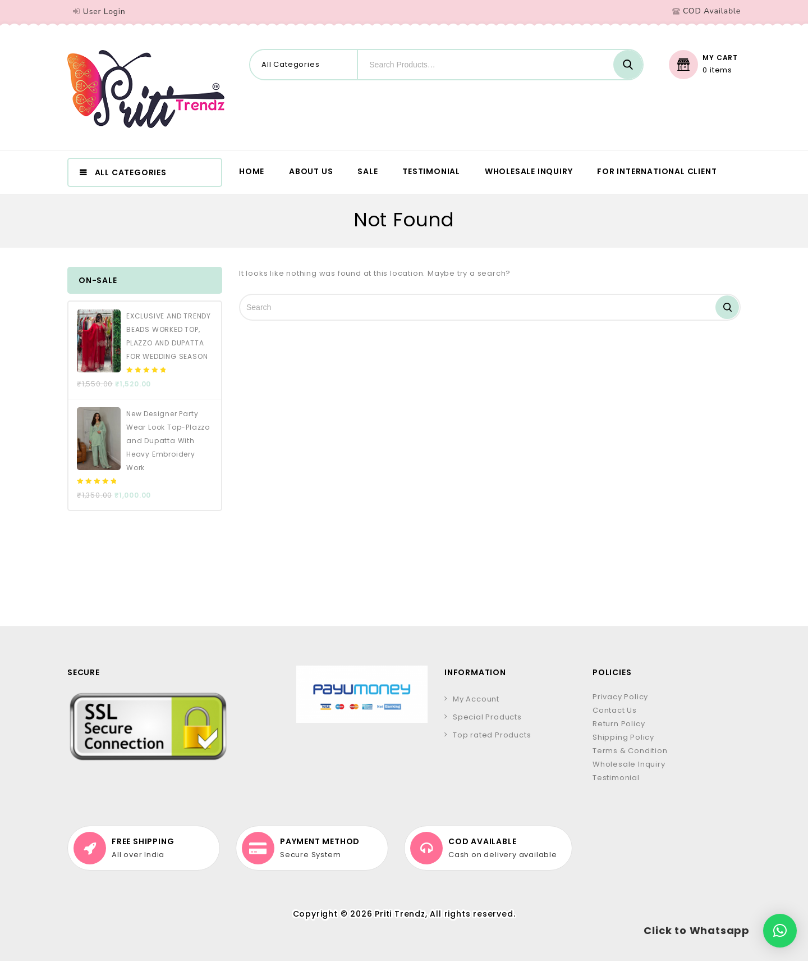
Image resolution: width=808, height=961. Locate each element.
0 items (717, 70)
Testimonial (431, 171)
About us (311, 171)
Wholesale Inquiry (529, 171)
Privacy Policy (620, 696)
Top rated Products (492, 735)
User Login (104, 11)
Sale (367, 171)
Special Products (487, 717)
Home (251, 171)
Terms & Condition (630, 750)
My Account (476, 699)
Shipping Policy (623, 737)
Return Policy (619, 723)
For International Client (657, 171)
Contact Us (615, 710)
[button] (780, 931)
